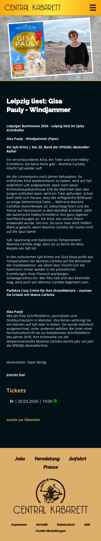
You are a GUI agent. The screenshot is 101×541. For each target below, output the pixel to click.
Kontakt (42, 524)
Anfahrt (77, 459)
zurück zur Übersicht (23, 420)
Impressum (19, 524)
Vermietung (47, 459)
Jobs (20, 459)
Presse (50, 467)
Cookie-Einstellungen (51, 531)
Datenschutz (66, 524)
